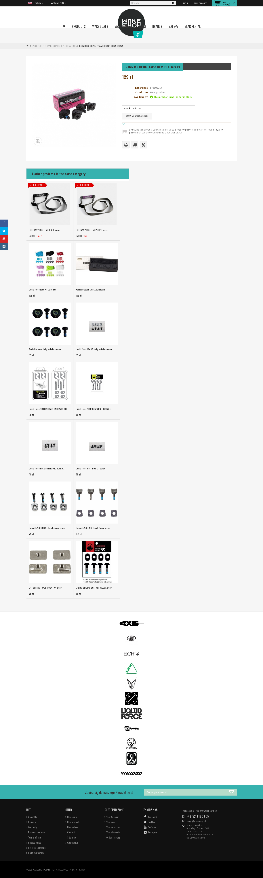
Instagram (153, 832)
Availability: (141, 97)
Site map (71, 837)
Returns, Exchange (36, 847)
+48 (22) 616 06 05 (197, 816)
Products (79, 26)
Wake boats (100, 26)
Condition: (141, 92)
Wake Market (123, 26)
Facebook (152, 817)
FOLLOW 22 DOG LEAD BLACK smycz (44, 229)
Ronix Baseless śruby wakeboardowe (45, 349)
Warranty (32, 827)
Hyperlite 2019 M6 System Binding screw (47, 528)
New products (73, 822)
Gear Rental (192, 26)
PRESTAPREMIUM (77, 870)
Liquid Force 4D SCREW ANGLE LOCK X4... (94, 408)
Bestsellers (72, 827)
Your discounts (113, 832)
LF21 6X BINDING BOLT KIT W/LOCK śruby (94, 587)
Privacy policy (34, 842)
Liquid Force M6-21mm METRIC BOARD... (46, 468)
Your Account (112, 817)
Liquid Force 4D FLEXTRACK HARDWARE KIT (48, 408)
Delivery (32, 822)
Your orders (111, 822)
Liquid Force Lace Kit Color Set (42, 289)
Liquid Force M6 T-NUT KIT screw (90, 468)
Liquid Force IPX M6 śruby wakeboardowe (94, 349)
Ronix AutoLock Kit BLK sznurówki (90, 289)
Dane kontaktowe (36, 852)
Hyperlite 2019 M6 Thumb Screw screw (93, 528)
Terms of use (34, 837)
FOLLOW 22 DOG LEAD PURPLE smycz (92, 229)
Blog (142, 26)
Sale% (173, 26)
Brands (157, 26)
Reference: (141, 88)
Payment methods (36, 832)
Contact (71, 832)
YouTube (152, 827)
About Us (32, 817)
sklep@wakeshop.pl (196, 821)
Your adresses (113, 827)
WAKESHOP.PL (39, 870)
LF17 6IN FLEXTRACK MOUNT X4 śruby (45, 587)
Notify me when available (137, 116)
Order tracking (113, 837)
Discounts (72, 817)
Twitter (151, 822)
